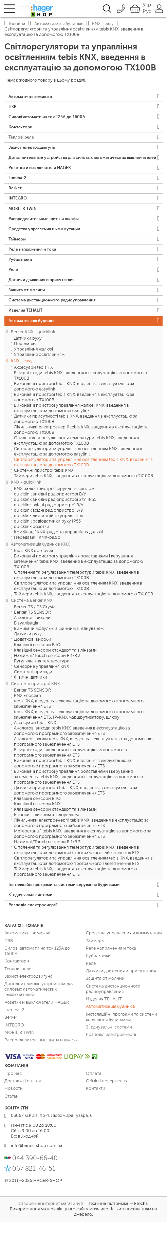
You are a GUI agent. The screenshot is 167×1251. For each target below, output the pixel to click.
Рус (146, 11)
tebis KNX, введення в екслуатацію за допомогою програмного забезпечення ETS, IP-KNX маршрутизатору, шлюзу (79, 741)
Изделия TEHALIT (26, 336)
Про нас (13, 1103)
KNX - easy (22, 387)
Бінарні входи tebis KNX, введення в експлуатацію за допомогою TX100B (80, 402)
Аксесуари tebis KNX (35, 749)
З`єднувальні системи (32, 923)
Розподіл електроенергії (34, 934)
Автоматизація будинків (34, 347)
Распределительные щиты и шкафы (46, 236)
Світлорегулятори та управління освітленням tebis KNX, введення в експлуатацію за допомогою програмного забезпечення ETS (83, 888)
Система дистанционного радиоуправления (56, 324)
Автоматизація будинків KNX (40, 571)
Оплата (93, 1103)
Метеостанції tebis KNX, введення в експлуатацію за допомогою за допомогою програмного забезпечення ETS (82, 861)
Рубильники (21, 280)
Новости (13, 1118)
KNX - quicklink (26, 509)
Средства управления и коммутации (47, 247)
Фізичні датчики (30, 704)
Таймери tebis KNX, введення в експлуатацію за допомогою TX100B (83, 503)
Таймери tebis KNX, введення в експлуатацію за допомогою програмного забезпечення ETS (75, 899)
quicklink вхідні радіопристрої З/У (48, 537)
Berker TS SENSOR (32, 639)
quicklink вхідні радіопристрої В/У (49, 532)
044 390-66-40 (35, 1187)
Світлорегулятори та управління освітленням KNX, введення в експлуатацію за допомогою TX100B (78, 612)
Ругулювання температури (42, 688)
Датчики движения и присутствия (44, 302)
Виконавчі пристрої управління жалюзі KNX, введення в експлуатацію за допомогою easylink (71, 435)
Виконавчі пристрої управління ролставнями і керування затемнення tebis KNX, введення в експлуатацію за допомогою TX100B (78, 588)
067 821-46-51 (33, 1198)
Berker (15, 202)
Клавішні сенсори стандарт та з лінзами (55, 677)
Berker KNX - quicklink (33, 358)
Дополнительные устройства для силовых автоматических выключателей (72, 166)
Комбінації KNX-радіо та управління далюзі (58, 559)
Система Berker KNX (31, 627)
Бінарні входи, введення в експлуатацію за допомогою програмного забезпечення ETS (70, 779)
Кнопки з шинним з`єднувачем (46, 842)
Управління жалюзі (33, 376)
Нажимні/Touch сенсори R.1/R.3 (47, 682)
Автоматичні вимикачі (32, 97)
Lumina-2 (18, 191)
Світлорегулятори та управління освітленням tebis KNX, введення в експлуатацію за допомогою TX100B (83, 489)
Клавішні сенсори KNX (37, 831)
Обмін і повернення (106, 1110)
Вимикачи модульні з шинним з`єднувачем (59, 655)
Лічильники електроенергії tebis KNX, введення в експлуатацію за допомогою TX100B (81, 457)
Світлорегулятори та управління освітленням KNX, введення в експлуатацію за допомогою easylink (78, 478)
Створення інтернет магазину (49, 1233)
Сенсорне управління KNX (41, 693)
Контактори (21, 130)
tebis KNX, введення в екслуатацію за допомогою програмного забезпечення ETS (79, 731)
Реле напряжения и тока (34, 269)
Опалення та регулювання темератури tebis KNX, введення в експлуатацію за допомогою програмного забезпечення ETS (77, 877)
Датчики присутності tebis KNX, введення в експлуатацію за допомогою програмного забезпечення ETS (75, 817)
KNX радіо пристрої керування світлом (54, 515)
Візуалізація (26, 650)
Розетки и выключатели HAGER (41, 180)
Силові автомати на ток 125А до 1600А (49, 119)
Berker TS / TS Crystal (35, 634)
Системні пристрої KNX (35, 710)
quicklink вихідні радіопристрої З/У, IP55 (55, 526)
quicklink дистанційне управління (48, 542)
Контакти (95, 1118)
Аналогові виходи (32, 644)
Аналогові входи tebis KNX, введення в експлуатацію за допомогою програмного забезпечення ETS (83, 768)
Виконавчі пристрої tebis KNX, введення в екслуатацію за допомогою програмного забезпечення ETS (73, 790)
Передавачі (26, 370)
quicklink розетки (31, 553)
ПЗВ (12, 108)
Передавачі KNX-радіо (37, 564)
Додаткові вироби (32, 666)
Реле (13, 291)
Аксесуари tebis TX (33, 394)
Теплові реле (21, 141)
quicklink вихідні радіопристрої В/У (50, 521)
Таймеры (18, 258)
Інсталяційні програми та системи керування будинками (69, 912)
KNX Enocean (27, 722)
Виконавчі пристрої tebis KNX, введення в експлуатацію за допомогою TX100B (74, 424)
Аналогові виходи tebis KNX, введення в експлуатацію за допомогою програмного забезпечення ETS (72, 758)
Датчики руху (28, 365)
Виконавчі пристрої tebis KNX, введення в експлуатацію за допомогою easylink (74, 413)
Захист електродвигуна (33, 152)
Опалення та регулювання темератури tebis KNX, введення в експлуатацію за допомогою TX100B (76, 467)
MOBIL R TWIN (23, 224)
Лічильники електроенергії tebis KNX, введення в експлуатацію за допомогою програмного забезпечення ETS (81, 850)
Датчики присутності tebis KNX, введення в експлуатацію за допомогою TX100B (75, 446)
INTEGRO (18, 213)
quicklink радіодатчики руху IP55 (47, 548)
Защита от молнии (28, 313)
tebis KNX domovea (33, 577)
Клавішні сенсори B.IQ (37, 672)
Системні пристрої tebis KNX (43, 497)
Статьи (11, 1125)
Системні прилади (33, 699)
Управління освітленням (39, 381)
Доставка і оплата (22, 1110)
